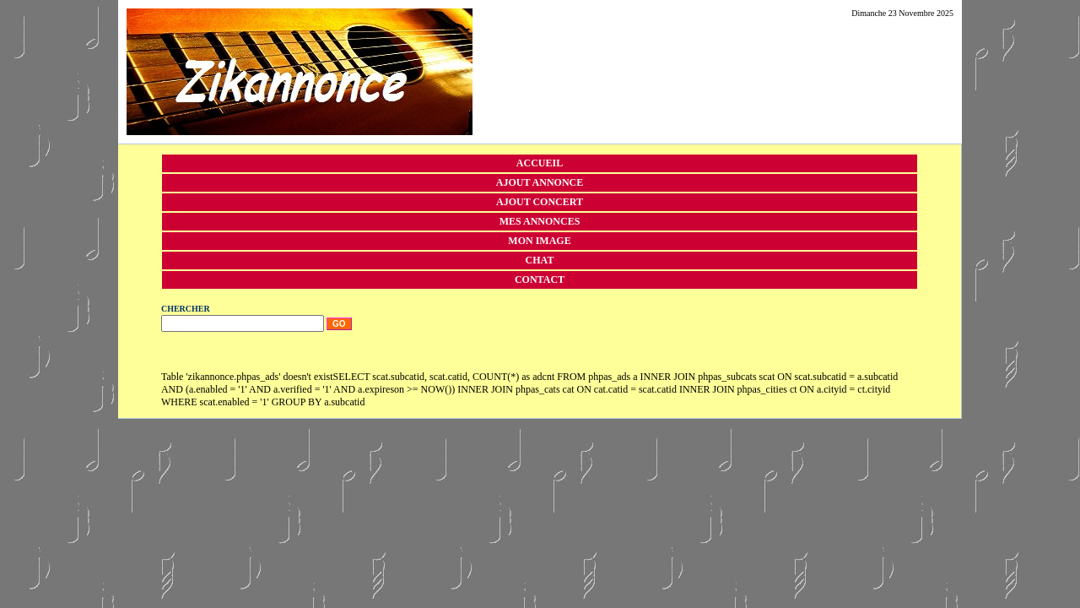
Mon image (539, 241)
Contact (539, 279)
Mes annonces (540, 221)
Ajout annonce (539, 182)
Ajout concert (539, 202)
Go (339, 323)
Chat (540, 260)
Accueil (539, 163)
